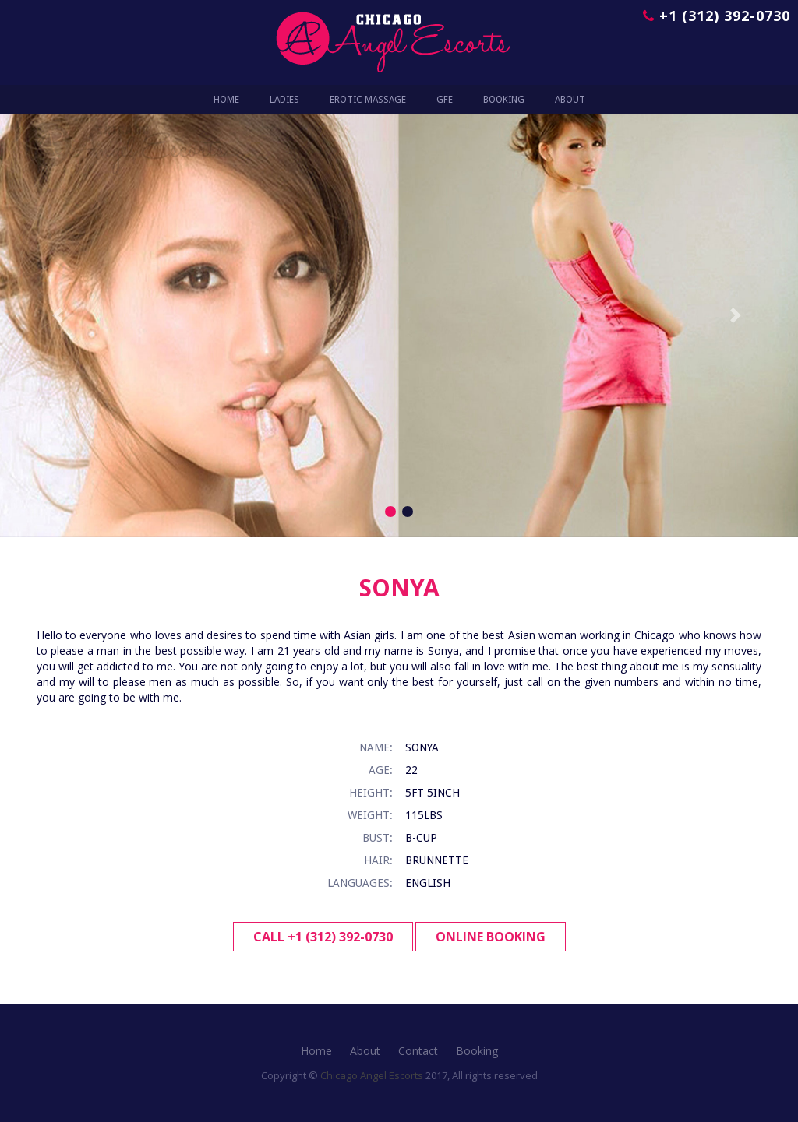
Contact (418, 1050)
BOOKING (503, 99)
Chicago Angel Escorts (371, 1075)
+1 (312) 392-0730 (716, 15)
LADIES (284, 99)
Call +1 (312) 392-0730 (323, 936)
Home (226, 99)
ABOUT (570, 99)
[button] (60, 315)
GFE (444, 99)
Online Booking (491, 936)
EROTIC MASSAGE (368, 99)
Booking (477, 1050)
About (365, 1050)
